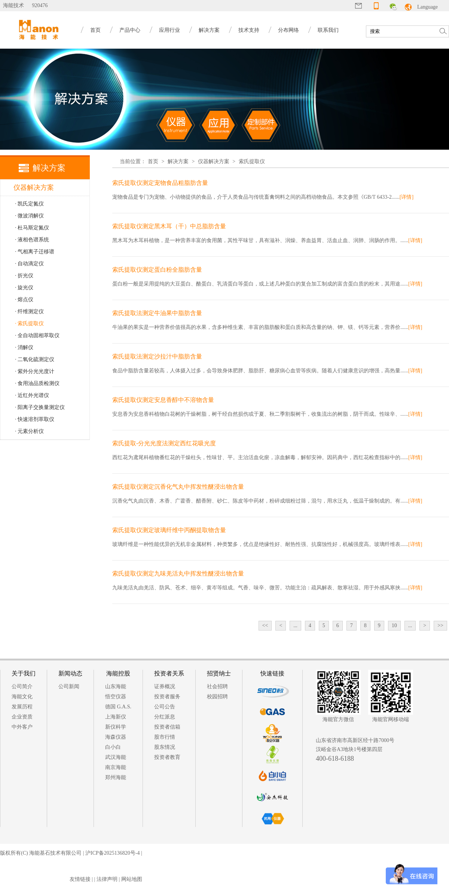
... (295, 625)
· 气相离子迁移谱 (34, 251)
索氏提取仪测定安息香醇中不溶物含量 (163, 400)
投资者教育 (167, 757)
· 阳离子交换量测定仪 (40, 407)
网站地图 (131, 879)
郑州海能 (115, 777)
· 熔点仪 (24, 299)
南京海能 (115, 767)
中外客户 (22, 727)
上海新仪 (115, 717)
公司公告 (164, 706)
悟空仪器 (115, 696)
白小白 (113, 747)
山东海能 (115, 686)
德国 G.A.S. (118, 706)
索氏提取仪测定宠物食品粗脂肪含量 (160, 183)
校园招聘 (217, 696)
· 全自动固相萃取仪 (37, 335)
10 (394, 625)
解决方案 (209, 30)
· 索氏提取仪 (29, 323)
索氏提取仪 (252, 161)
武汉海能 (115, 757)
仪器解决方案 (213, 161)
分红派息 (164, 717)
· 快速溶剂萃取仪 (34, 419)
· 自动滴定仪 (29, 263)
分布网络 (288, 30)
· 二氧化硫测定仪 (34, 359)
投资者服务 (167, 696)
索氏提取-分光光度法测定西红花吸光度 (164, 443)
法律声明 (107, 879)
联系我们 (328, 30)
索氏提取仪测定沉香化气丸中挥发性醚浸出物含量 (178, 486)
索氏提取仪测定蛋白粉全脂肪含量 (157, 269)
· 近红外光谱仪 (32, 395)
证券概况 (164, 686)
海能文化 (22, 696)
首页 (95, 30)
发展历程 (22, 706)
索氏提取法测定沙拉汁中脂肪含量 (157, 356)
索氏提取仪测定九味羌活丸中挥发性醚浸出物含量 (178, 573)
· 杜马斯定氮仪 (32, 228)
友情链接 (80, 879)
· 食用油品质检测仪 (37, 383)
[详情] (406, 197)
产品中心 (129, 30)
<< (265, 625)
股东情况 (164, 747)
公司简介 (22, 686)
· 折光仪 (24, 275)
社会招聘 (217, 686)
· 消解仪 (24, 347)
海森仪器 (115, 737)
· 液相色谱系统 (32, 239)
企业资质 (22, 717)
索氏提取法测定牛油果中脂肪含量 (157, 313)
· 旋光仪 (24, 287)
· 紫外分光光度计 (34, 371)
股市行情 (164, 737)
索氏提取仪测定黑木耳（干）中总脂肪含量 (169, 226)
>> (440, 625)
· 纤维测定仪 (29, 311)
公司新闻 (68, 686)
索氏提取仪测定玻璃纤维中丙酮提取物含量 (169, 530)
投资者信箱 (167, 727)
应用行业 (169, 30)
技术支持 (248, 30)
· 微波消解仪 (29, 216)
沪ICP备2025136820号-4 (112, 853)
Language (427, 7)
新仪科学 (115, 727)
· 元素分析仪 (29, 431)
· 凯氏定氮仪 (29, 204)
